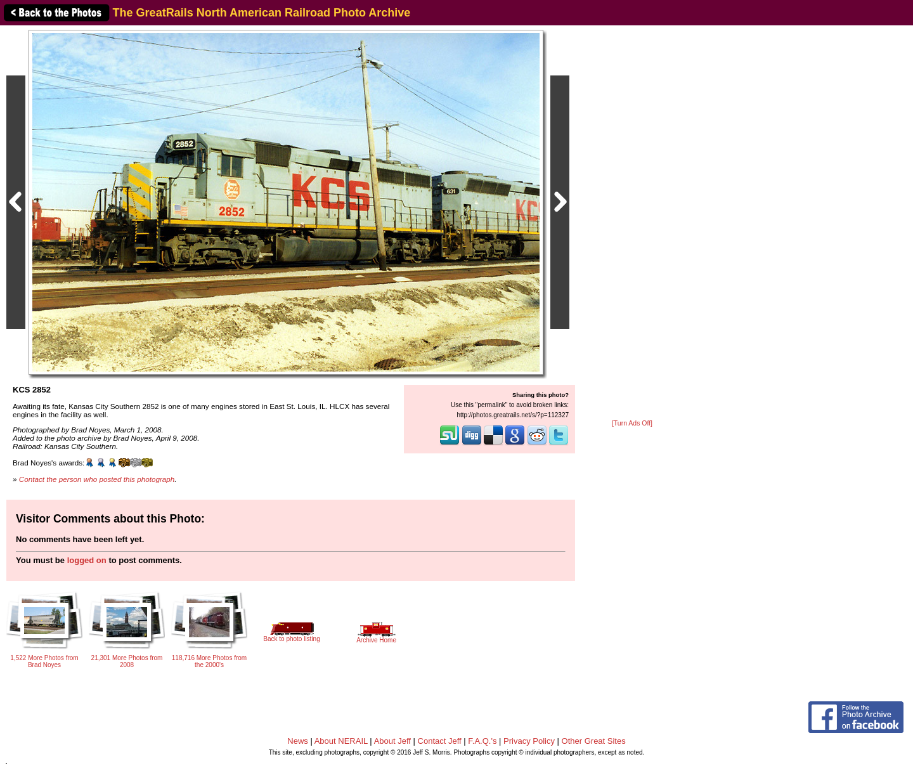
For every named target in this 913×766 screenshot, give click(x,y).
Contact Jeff (440, 741)
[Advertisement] (632, 223)
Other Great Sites (594, 741)
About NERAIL (341, 741)
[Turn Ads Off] (632, 423)
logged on (87, 560)
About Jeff (392, 741)
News (297, 741)
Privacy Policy (529, 741)
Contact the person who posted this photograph (97, 479)
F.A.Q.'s (482, 741)
